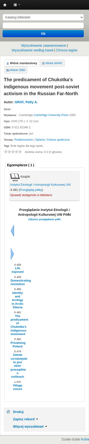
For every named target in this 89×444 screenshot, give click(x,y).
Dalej (12, 254)
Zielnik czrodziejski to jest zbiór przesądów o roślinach (17, 365)
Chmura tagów (66, 50)
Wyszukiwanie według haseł (32, 50)
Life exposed (18, 270)
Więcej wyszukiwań (30, 426)
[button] (17, 4)
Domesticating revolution (17, 282)
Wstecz (12, 231)
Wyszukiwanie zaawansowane (43, 45)
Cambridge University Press (51, 115)
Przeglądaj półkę (31, 190)
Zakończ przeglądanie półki (44, 219)
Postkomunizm (23, 139)
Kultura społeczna (58, 139)
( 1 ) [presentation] (20, 165)
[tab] (20, 165)
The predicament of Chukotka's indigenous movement (17, 325)
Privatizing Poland (17, 344)
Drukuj (18, 412)
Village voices (17, 387)
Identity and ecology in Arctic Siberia (17, 300)
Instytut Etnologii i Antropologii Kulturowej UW (5, 5)
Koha (85, 439)
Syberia (40, 139)
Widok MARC (54, 63)
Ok (43, 34)
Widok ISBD (18, 70)
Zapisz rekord (25, 419)
